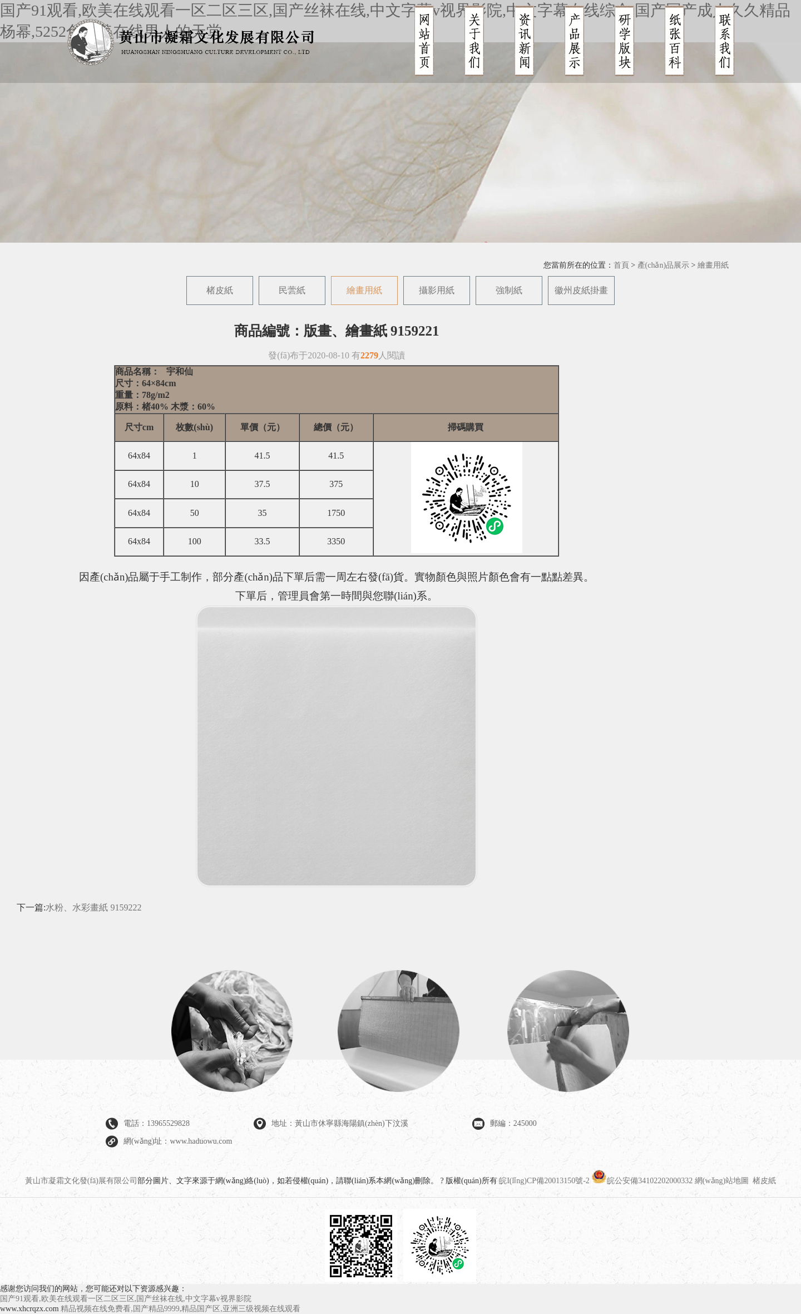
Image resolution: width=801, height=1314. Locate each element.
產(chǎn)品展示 (663, 265)
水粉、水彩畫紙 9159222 (93, 907)
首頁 (621, 265)
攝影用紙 (436, 290)
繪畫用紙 (713, 265)
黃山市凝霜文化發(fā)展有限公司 (81, 1181)
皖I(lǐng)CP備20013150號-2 (544, 1181)
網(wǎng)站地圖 (722, 1181)
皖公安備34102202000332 (643, 1181)
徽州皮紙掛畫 (581, 290)
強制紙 (509, 290)
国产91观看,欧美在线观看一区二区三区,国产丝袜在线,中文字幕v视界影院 (125, 1299)
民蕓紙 (292, 290)
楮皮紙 (219, 290)
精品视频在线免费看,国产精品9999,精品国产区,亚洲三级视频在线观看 (180, 1309)
